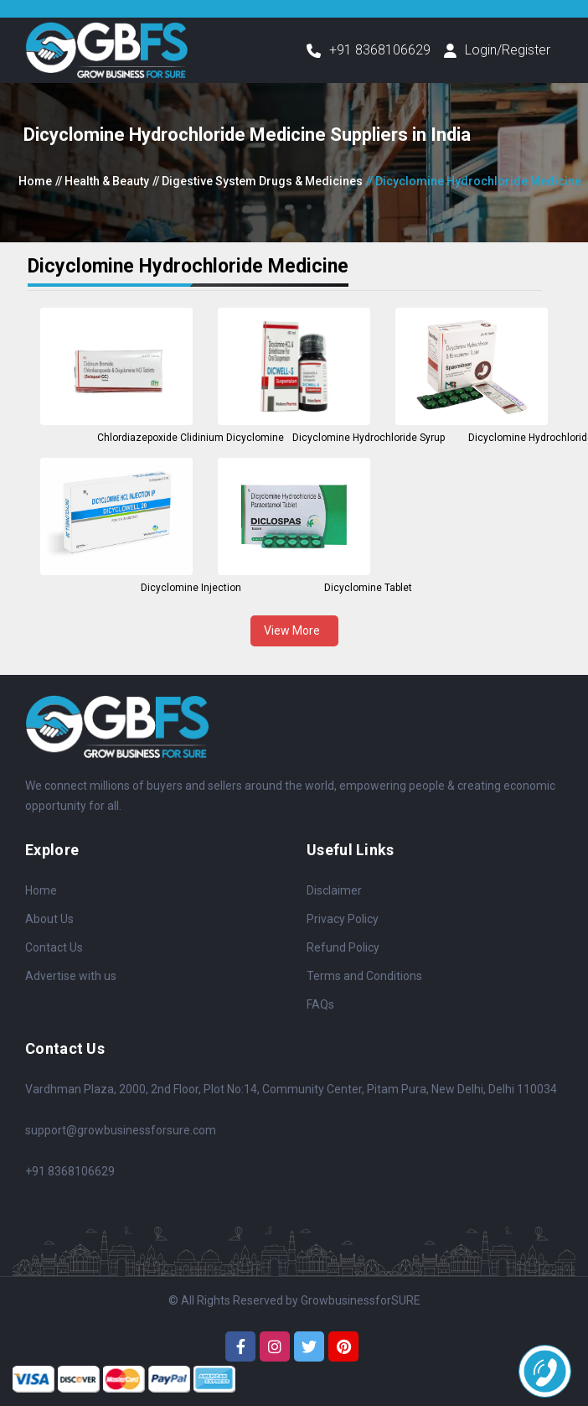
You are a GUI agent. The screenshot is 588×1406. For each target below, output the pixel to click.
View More (294, 630)
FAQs (320, 1004)
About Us (49, 919)
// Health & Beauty (102, 181)
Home (35, 181)
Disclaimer (334, 890)
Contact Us (54, 947)
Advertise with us (70, 976)
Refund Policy (343, 947)
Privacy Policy (343, 919)
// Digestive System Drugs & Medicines (257, 181)
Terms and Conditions (364, 976)
